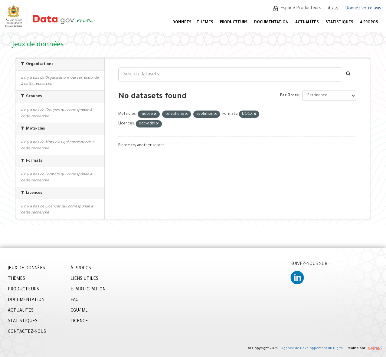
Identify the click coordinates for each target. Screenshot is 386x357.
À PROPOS (369, 23)
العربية (334, 8)
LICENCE (79, 321)
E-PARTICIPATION (88, 289)
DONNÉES (181, 23)
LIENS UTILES (84, 279)
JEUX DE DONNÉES (26, 268)
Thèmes (205, 23)
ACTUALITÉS (307, 23)
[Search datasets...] (230, 74)
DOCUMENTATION (271, 23)
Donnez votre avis (363, 8)
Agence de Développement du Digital (312, 349)
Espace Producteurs (300, 8)
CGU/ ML (79, 311)
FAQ (74, 300)
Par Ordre (289, 96)
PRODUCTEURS (233, 23)
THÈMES (16, 279)
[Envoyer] (348, 74)
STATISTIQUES (339, 23)
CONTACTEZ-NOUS (27, 332)
